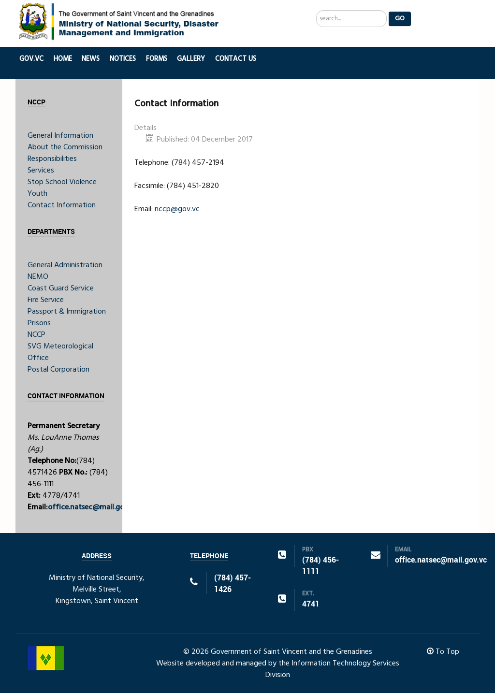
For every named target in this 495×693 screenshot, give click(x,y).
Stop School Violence (62, 182)
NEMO (38, 277)
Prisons (39, 323)
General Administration (65, 265)
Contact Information (62, 205)
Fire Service (46, 300)
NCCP (36, 335)
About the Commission (65, 147)
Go (400, 18)
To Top (443, 652)
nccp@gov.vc (177, 209)
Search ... (316, 10)
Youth (37, 194)
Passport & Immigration (67, 312)
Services (41, 170)
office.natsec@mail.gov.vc (92, 507)
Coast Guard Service (61, 288)
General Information (60, 136)
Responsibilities (52, 159)
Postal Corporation (58, 369)
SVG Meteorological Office (60, 352)
